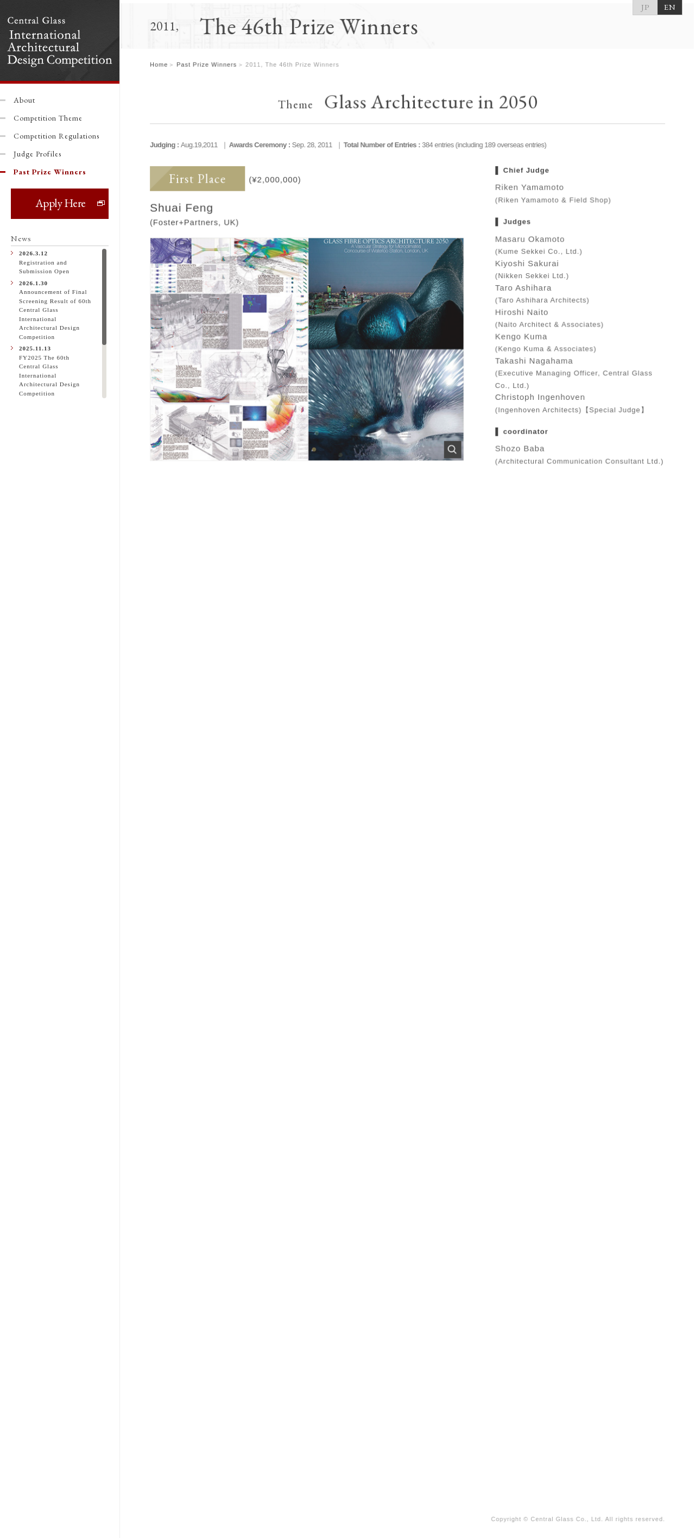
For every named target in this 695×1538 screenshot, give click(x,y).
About (24, 100)
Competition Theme (48, 118)
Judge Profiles (37, 154)
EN (670, 7)
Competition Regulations (56, 136)
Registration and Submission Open (55, 261)
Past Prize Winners (50, 172)
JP (645, 7)
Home (160, 68)
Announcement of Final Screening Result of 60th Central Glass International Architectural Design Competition (55, 309)
